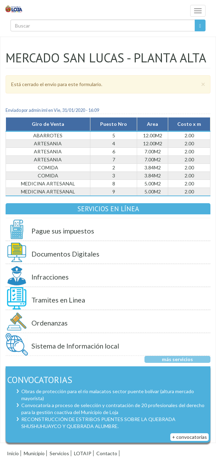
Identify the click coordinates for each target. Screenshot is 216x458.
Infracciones (50, 277)
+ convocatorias (189, 437)
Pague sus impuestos (62, 231)
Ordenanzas (49, 323)
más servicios (177, 359)
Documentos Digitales (65, 254)
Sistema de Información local (75, 346)
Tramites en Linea (58, 300)
